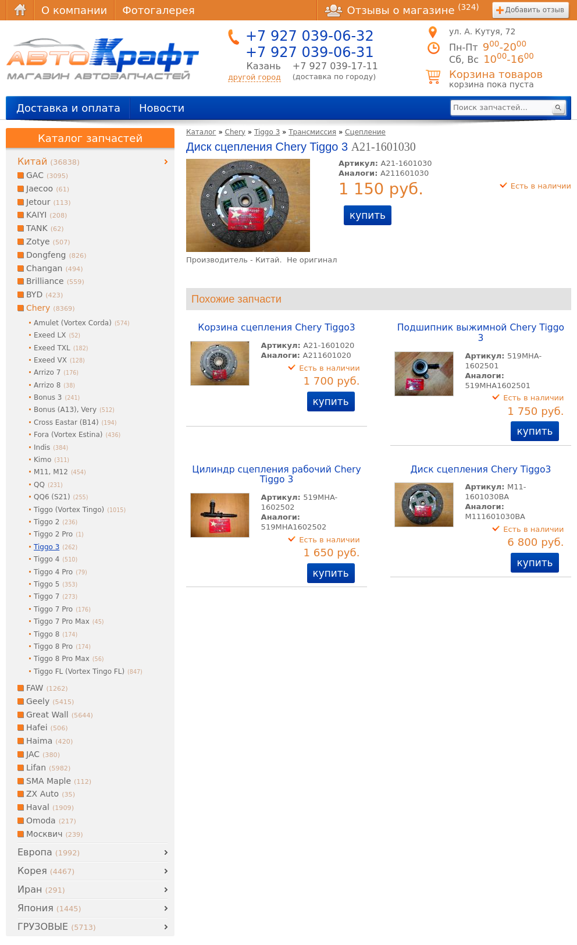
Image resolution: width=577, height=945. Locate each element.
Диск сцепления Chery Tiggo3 (480, 469)
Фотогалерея (158, 10)
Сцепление (365, 132)
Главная (19, 10)
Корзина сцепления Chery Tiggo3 (276, 327)
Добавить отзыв (534, 10)
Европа (48, 852)
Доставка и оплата (68, 108)
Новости (161, 108)
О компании (74, 10)
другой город (254, 77)
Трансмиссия (312, 132)
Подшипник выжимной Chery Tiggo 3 (480, 332)
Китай (48, 161)
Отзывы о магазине (402, 9)
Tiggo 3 (267, 132)
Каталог (201, 132)
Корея (45, 870)
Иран (41, 889)
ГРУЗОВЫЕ (56, 926)
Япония (49, 908)
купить (368, 215)
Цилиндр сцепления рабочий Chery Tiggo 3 (276, 474)
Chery (235, 132)
